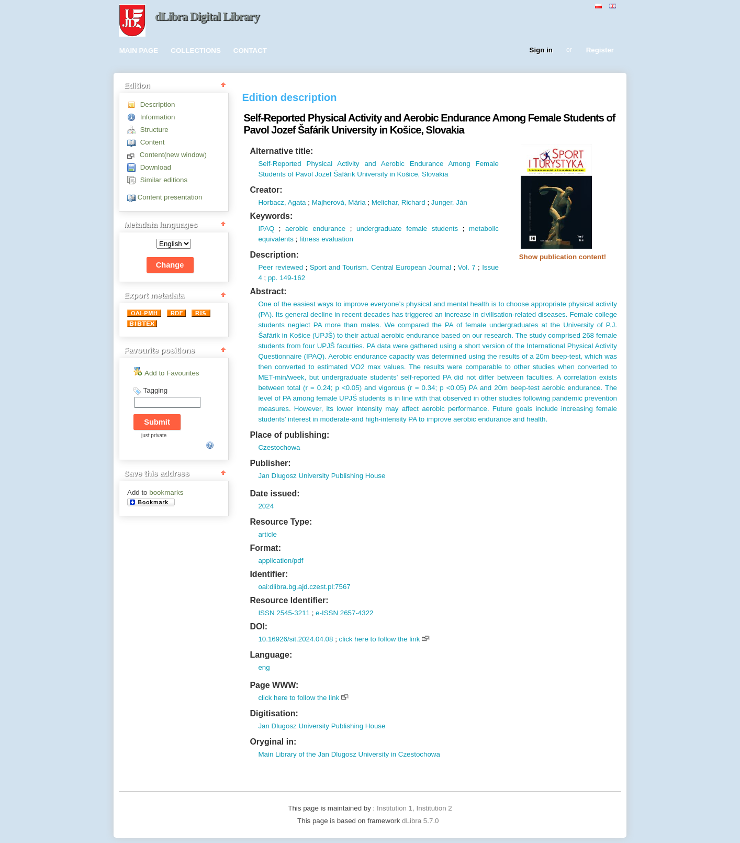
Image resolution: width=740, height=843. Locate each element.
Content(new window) (173, 155)
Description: (274, 254)
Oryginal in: (273, 741)
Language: (271, 654)
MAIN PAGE (139, 50)
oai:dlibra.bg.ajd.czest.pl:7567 (304, 587)
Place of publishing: (289, 434)
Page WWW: (274, 685)
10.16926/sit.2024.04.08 (295, 639)
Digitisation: (274, 713)
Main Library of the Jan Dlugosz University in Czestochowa (349, 754)
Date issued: (274, 493)
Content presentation (170, 197)
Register (600, 50)
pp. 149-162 (286, 278)
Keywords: (271, 216)
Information (157, 117)
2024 (266, 506)
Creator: (266, 189)
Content (152, 142)
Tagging (155, 390)
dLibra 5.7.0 (421, 821)
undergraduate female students (407, 228)
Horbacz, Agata (282, 202)
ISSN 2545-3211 (284, 613)
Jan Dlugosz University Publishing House (321, 476)
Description (157, 104)
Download (155, 167)
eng (264, 667)
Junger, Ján (449, 202)
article (267, 534)
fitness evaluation (326, 239)
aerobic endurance (315, 228)
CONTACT (250, 50)
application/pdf (280, 560)
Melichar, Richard (398, 202)
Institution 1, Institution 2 (414, 808)
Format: (265, 547)
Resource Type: (281, 521)
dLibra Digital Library (207, 16)
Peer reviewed (280, 267)
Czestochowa (279, 447)
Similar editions (163, 180)
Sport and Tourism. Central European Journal (381, 267)
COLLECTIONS (196, 50)
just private (153, 435)
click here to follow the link (379, 639)
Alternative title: (281, 151)
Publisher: (270, 463)
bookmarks (166, 492)
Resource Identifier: (289, 600)
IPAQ (266, 228)
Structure (154, 130)
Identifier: (269, 574)
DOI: (258, 626)
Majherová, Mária (339, 202)
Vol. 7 (467, 267)
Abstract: (268, 291)
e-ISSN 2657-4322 (344, 613)
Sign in (541, 50)
